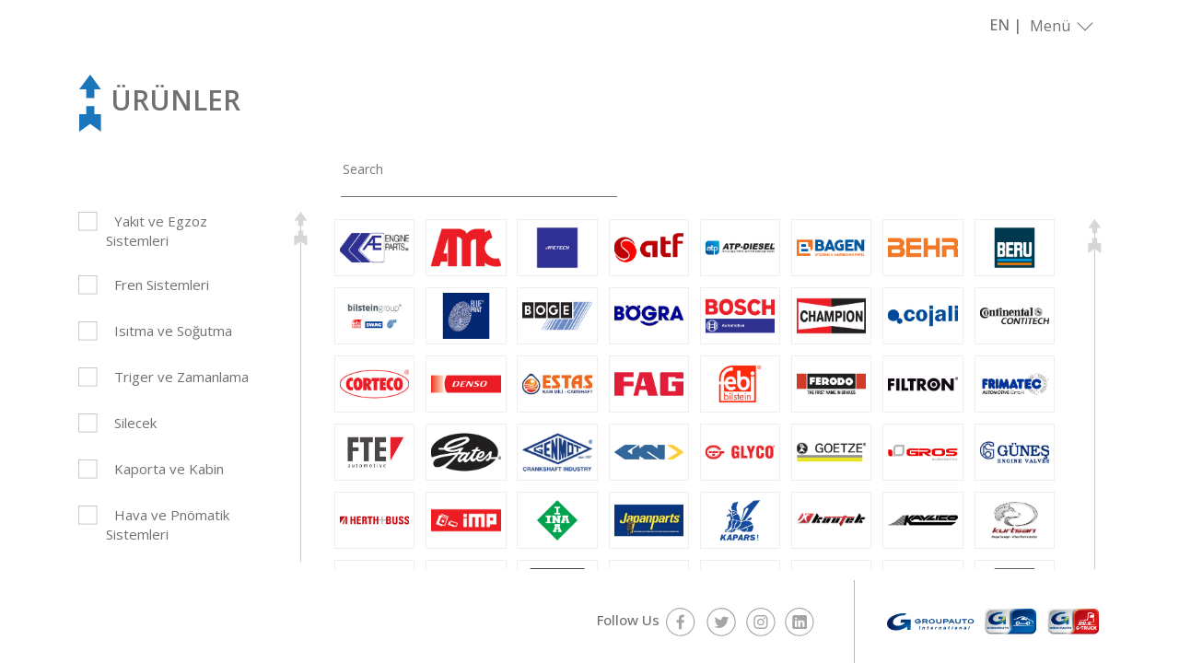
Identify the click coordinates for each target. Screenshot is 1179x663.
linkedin (800, 621)
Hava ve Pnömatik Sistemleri (167, 524)
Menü (1050, 26)
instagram (760, 621)
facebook (681, 621)
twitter (721, 621)
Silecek (135, 422)
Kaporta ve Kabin (169, 468)
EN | (1005, 25)
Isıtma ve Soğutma (173, 330)
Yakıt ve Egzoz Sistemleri (156, 231)
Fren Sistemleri (161, 284)
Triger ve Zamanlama (181, 376)
